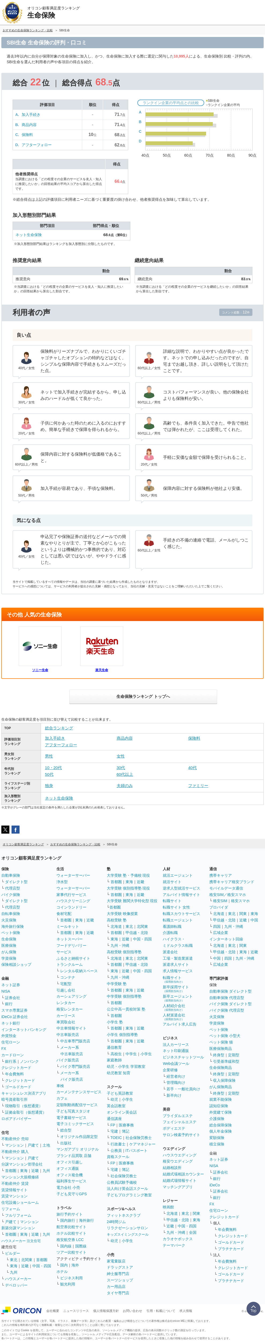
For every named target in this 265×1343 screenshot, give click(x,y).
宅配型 (65, 984)
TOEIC (116, 1138)
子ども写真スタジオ (73, 1111)
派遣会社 (170, 952)
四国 (217, 926)
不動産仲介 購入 (15, 1151)
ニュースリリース (76, 1311)
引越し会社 (65, 990)
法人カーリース (176, 1044)
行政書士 (118, 1144)
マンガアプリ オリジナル (77, 1149)
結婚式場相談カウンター (183, 1174)
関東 (196, 1213)
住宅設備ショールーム (20, 1202)
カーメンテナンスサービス (78, 1092)
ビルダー (12, 1253)
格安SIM (220, 901)
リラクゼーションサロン (127, 1228)
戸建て (33, 1145)
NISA (5, 991)
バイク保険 (10, 894)
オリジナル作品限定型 (79, 1136)
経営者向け (175, 1076)
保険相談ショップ (16, 964)
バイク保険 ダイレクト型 (230, 1004)
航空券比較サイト (71, 1227)
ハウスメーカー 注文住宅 (21, 1241)
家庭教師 (114, 1060)
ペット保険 (10, 932)
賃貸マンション (14, 1196)
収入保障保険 (224, 1080)
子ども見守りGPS (71, 1194)
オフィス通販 (67, 1168)
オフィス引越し (69, 1162)
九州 (46, 1170)
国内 (64, 1265)
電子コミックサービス (75, 1124)
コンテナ (67, 977)
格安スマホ (240, 901)
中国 (254, 920)
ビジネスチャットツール (183, 1057)
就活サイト (172, 882)
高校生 (116, 1054)
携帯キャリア (220, 875)
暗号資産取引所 (14, 1099)
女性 (121, 756)
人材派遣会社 (174, 1017)
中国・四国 (41, 1266)
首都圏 (10, 1170)
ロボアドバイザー (16, 1119)
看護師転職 (172, 926)
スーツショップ (120, 1280)
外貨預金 (8, 1036)
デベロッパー (16, 1285)
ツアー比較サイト (71, 1252)
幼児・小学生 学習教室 (126, 1066)
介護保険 (216, 1119)
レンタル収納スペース (79, 971)
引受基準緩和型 (226, 1061)
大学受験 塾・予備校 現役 (128, 875)
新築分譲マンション (18, 1228)
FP (113, 1125)
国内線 (65, 1246)
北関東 (26, 1260)
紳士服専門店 (118, 1274)
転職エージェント (178, 920)
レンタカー (65, 1003)
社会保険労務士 (139, 1138)
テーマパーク (174, 1245)
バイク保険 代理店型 (226, 1010)
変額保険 (216, 1138)
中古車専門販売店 (75, 1041)
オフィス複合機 (69, 1175)
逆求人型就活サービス (181, 888)
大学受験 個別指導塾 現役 (128, 888)
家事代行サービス (71, 894)
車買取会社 (65, 1022)
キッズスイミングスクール (128, 1234)
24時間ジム (116, 1222)
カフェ (62, 1098)
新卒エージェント (178, 998)
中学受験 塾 (117, 984)
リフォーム (10, 1209)
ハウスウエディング (179, 1155)
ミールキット (67, 926)
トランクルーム (69, 964)
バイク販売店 (67, 1060)
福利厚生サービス (71, 1181)
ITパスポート (136, 1150)
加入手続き (31, 114)
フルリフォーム (18, 1215)
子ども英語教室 (120, 1093)
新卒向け (173, 1095)
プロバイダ (218, 907)
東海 (24, 1170)
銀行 (9, 1004)
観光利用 (67, 1284)
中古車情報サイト (71, 1028)
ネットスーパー (69, 939)
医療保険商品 (220, 1048)
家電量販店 (116, 1261)
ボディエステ (174, 1128)
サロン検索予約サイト (181, 1135)
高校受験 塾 (117, 920)
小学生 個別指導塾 (122, 1034)
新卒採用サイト (176, 989)
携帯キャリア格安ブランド (231, 882)
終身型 (218, 1055)
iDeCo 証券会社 (14, 1017)
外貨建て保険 (220, 1112)
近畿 (35, 1170)
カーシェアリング (71, 996)
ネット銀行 (10, 1023)
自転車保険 (10, 913)
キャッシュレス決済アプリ (23, 1093)
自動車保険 (10, 875)
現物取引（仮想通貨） (24, 1106)
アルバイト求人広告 (179, 1024)
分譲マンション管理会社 (22, 1164)
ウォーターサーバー (73, 875)
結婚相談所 (172, 1168)
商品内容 (29, 125)
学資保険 (8, 958)
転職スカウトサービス (181, 913)
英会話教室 (116, 1106)
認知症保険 (218, 1106)
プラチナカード (231, 1249)
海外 (75, 1265)
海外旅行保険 (12, 926)
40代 (192, 767)
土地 (46, 1145)
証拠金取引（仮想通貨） (25, 1112)
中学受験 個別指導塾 (124, 996)
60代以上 (125, 774)
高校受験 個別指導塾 (124, 952)
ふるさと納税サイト (73, 958)
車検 (60, 1086)
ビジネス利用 (71, 1278)
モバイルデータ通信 (226, 888)
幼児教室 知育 (118, 1073)
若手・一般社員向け (183, 1089)
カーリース (65, 1015)
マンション (14, 1145)
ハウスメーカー (18, 1279)
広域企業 (220, 932)
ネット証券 (10, 985)
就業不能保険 (220, 1099)
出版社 (65, 1143)
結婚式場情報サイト (179, 1180)
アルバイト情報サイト (181, 894)
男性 (49, 756)
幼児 (114, 1099)
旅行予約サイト (69, 1214)
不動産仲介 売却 (15, 1139)
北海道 (116, 926)
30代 (121, 767)
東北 (13, 1260)
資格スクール (118, 1157)
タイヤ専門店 (118, 1293)
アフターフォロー (37, 145)
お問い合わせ (132, 1311)
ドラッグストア (120, 1267)
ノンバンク (29, 1061)
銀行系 (10, 1061)
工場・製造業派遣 (178, 958)
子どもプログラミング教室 (129, 1195)
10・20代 (53, 767)
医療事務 (126, 1125)
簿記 (125, 1131)
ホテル (62, 1271)
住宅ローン (10, 1042)
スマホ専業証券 (14, 1010)
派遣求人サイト (176, 964)
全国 (192, 1232)
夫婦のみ (125, 785)
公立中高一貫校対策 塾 (126, 1009)
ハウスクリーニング (73, 901)
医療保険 (8, 945)
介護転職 (170, 932)
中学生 (131, 1054)
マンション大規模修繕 (20, 1177)
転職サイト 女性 (176, 907)
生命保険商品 (220, 1067)
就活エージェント (178, 875)
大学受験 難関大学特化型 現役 (132, 901)
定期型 (233, 1055)
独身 (49, 785)
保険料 (27, 135)
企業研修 (170, 1070)
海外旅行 (86, 1220)
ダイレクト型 (16, 882)
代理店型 (12, 888)
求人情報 (185, 1311)
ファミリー (198, 785)
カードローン (12, 1055)
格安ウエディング (178, 1161)
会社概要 (52, 1311)
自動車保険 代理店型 (226, 998)
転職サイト (172, 901)
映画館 (168, 1207)
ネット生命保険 (29, 235)
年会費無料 (14, 1074)
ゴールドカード (18, 1087)
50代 (49, 774)
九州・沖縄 (120, 945)
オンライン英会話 (122, 1112)
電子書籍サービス (71, 1117)
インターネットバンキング (23, 1029)
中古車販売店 (67, 1034)
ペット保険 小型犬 (224, 1036)
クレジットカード (16, 1067)
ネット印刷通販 (176, 1051)
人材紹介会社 (174, 1007)
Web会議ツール (176, 1063)
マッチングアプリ (178, 1187)
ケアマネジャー (142, 1144)
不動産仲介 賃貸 (15, 1183)
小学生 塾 (115, 1022)
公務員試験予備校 (122, 1182)
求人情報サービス (178, 971)
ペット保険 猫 (221, 1042)
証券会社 (12, 998)
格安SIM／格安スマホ (227, 894)
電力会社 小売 (68, 1187)
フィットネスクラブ (124, 1215)
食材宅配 (63, 913)
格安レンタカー (69, 1009)
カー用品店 (116, 1286)
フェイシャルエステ (179, 1122)
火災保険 (8, 920)
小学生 (146, 1054)
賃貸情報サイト (14, 1190)
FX (3, 1048)
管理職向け (175, 1082)
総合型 (65, 1130)
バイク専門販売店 (75, 1066)
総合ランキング (59, 728)
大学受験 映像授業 (122, 913)
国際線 (80, 1246)
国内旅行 (67, 1220)
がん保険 (8, 952)
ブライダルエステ (178, 1116)
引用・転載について (160, 1311)
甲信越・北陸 (137, 932)
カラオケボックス (178, 1239)
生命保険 (8, 939)
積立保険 (216, 1144)
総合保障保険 (220, 1125)
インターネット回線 (226, 939)
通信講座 (114, 1119)
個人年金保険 (220, 1131)
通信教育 (114, 1047)
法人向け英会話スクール (127, 1188)
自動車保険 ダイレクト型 (230, 991)
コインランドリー (71, 907)
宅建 (114, 1131)
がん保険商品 (220, 1087)
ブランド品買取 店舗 (73, 1155)
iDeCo (214, 1185)
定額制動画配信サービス (77, 1105)
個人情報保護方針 (106, 1311)
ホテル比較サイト (71, 1233)
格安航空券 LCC (70, 1240)
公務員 (116, 1150)
